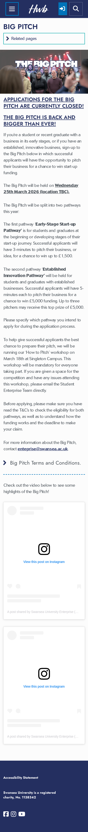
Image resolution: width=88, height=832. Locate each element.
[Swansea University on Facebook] (6, 815)
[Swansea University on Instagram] (13, 815)
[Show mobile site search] (76, 9)
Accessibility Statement (20, 777)
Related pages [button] (24, 38)
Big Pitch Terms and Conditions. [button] (45, 462)
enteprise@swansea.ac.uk (43, 448)
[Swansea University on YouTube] (21, 815)
